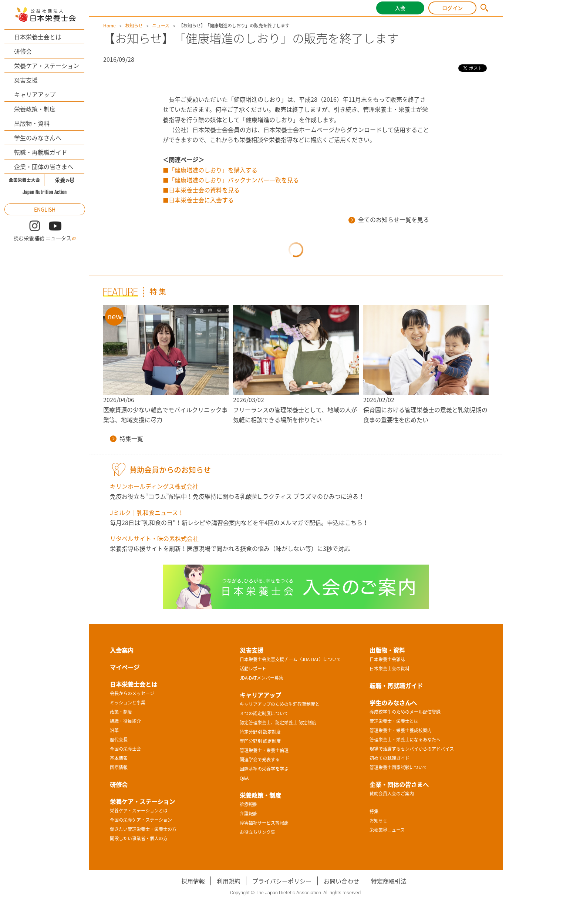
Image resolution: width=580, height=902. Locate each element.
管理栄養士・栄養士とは (394, 721)
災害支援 (26, 79)
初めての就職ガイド (389, 758)
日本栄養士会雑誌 (387, 659)
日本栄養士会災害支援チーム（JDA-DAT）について (290, 659)
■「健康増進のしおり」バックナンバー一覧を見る (231, 179)
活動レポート (253, 668)
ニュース (160, 25)
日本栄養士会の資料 (389, 668)
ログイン (452, 7)
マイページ (124, 667)
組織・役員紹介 (125, 721)
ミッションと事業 (127, 702)
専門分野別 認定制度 (260, 741)
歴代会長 (119, 739)
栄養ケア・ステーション (46, 65)
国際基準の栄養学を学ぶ (264, 768)
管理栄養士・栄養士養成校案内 (401, 730)
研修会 (23, 51)
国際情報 (119, 767)
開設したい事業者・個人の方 (139, 838)
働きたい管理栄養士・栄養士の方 (143, 829)
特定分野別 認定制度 (260, 731)
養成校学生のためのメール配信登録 (405, 712)
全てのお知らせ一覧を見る (388, 219)
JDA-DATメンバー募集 (261, 677)
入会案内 (122, 650)
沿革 (114, 730)
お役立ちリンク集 (257, 832)
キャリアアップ (34, 94)
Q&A (244, 778)
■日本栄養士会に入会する (198, 199)
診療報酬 (248, 804)
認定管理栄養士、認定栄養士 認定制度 (278, 722)
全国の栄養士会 (125, 749)
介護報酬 (248, 813)
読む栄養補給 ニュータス (44, 238)
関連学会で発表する (260, 759)
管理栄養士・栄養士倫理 (264, 750)
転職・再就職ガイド (40, 152)
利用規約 (228, 880)
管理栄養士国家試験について (398, 767)
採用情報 (193, 880)
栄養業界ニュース (387, 830)
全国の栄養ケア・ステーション (141, 820)
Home (109, 25)
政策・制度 (121, 712)
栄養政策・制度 (34, 108)
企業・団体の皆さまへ (43, 166)
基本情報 (119, 758)
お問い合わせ (341, 880)
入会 (400, 7)
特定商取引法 (389, 880)
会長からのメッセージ (132, 693)
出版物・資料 (32, 123)
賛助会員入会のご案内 (392, 793)
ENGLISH (44, 209)
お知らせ (134, 25)
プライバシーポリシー (281, 880)
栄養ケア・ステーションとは (139, 810)
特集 (374, 811)
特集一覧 (126, 438)
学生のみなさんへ (37, 137)
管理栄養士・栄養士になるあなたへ (405, 739)
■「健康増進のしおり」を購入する (210, 169)
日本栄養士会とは (37, 36)
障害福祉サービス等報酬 (264, 822)
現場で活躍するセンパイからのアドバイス (412, 749)
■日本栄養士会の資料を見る (201, 189)
